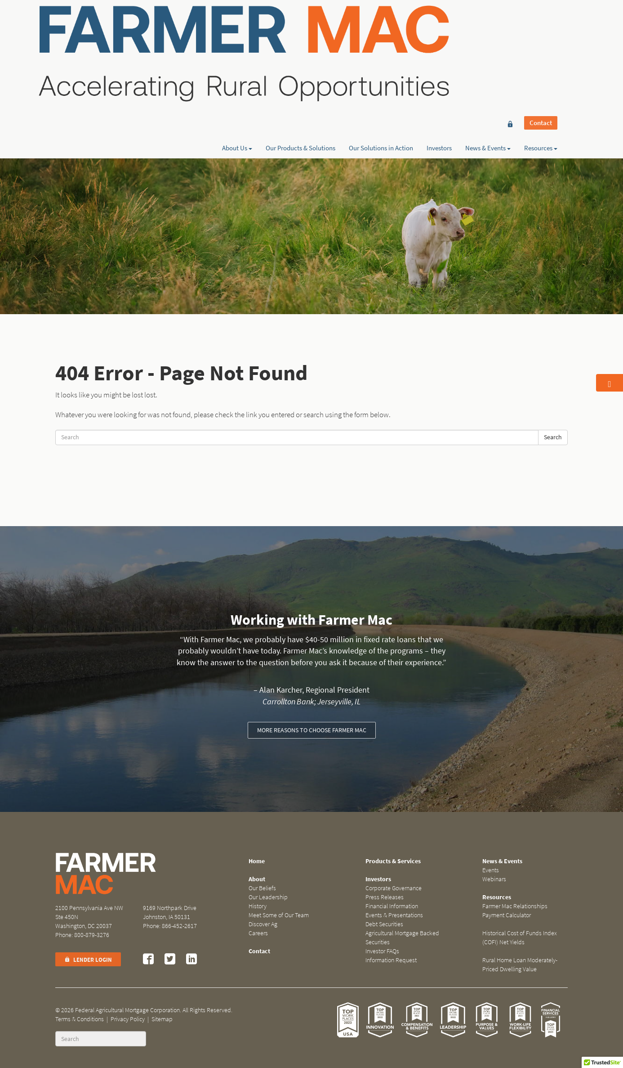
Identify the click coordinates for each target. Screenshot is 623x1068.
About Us (237, 39)
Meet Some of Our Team (279, 915)
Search (553, 437)
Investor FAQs (382, 951)
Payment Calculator (506, 915)
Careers (258, 933)
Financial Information (391, 906)
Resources (540, 39)
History (258, 906)
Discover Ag (263, 924)
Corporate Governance (393, 888)
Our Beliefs (262, 888)
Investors (439, 39)
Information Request (391, 960)
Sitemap (162, 1019)
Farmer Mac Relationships (514, 906)
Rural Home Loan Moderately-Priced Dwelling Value (519, 964)
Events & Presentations (394, 915)
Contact (541, 23)
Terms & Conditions (79, 1019)
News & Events (488, 39)
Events (490, 870)
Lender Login (88, 960)
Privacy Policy (128, 1019)
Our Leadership (268, 897)
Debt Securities (384, 924)
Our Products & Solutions (300, 39)
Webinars (494, 879)
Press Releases (384, 897)
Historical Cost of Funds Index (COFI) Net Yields (519, 937)
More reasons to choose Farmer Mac (311, 730)
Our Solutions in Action (381, 39)
